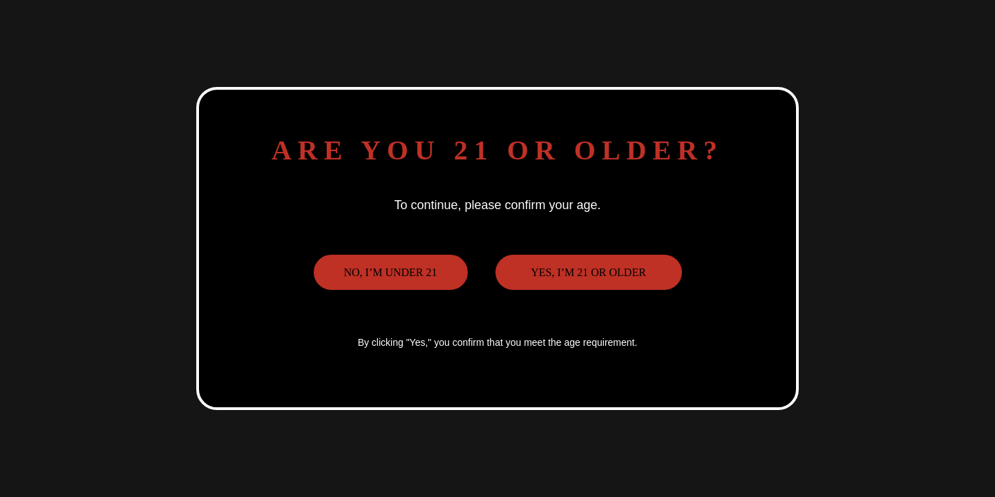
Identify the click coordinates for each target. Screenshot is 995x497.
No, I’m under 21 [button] (390, 272)
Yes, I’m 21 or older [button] (588, 272)
